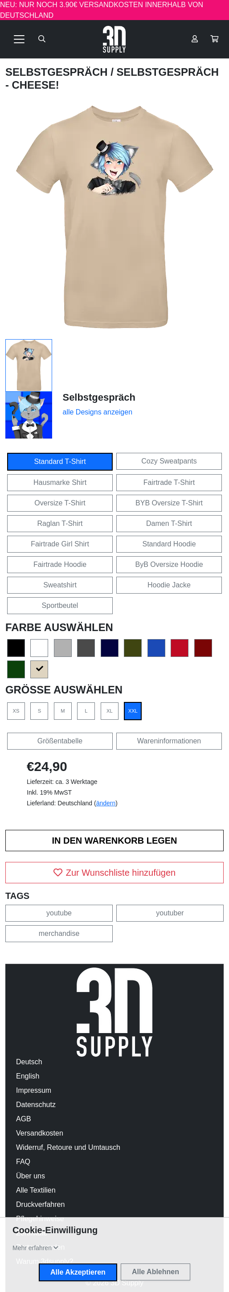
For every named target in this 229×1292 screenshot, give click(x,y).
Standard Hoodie (169, 544)
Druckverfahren (40, 1204)
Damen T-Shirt (169, 523)
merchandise (59, 933)
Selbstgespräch (57, 72)
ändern (106, 803)
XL (109, 711)
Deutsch (29, 1062)
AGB (23, 1119)
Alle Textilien (36, 1190)
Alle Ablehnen (155, 1272)
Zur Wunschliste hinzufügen (114, 873)
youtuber (170, 913)
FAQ (23, 1161)
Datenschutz (36, 1104)
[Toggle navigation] (19, 39)
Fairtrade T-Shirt (169, 482)
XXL (133, 711)
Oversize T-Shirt (59, 503)
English (27, 1076)
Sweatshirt (60, 585)
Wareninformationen (169, 741)
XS (16, 711)
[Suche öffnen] (42, 39)
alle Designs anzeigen (98, 412)
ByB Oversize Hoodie (169, 564)
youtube (59, 913)
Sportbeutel (60, 605)
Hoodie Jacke (169, 585)
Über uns (30, 1176)
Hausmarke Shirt (59, 482)
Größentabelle (59, 741)
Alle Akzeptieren (78, 1272)
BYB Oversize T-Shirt (169, 503)
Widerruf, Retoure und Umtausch (68, 1147)
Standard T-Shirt (60, 461)
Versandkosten (39, 1133)
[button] (214, 39)
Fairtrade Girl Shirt (60, 544)
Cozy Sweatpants (169, 461)
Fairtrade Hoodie (59, 564)
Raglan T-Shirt (60, 523)
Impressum (33, 1090)
